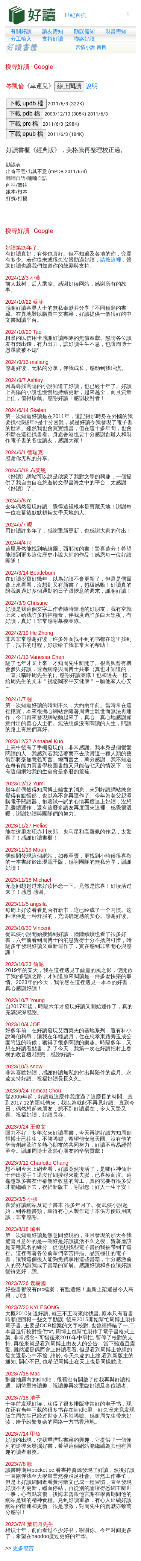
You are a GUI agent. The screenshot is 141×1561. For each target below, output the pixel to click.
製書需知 (115, 31)
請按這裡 (110, 260)
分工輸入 (21, 39)
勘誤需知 (84, 31)
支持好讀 (52, 39)
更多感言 (23, 1548)
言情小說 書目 (91, 47)
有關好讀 (21, 31)
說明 (92, 86)
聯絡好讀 (84, 39)
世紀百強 (75, 15)
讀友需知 (52, 31)
